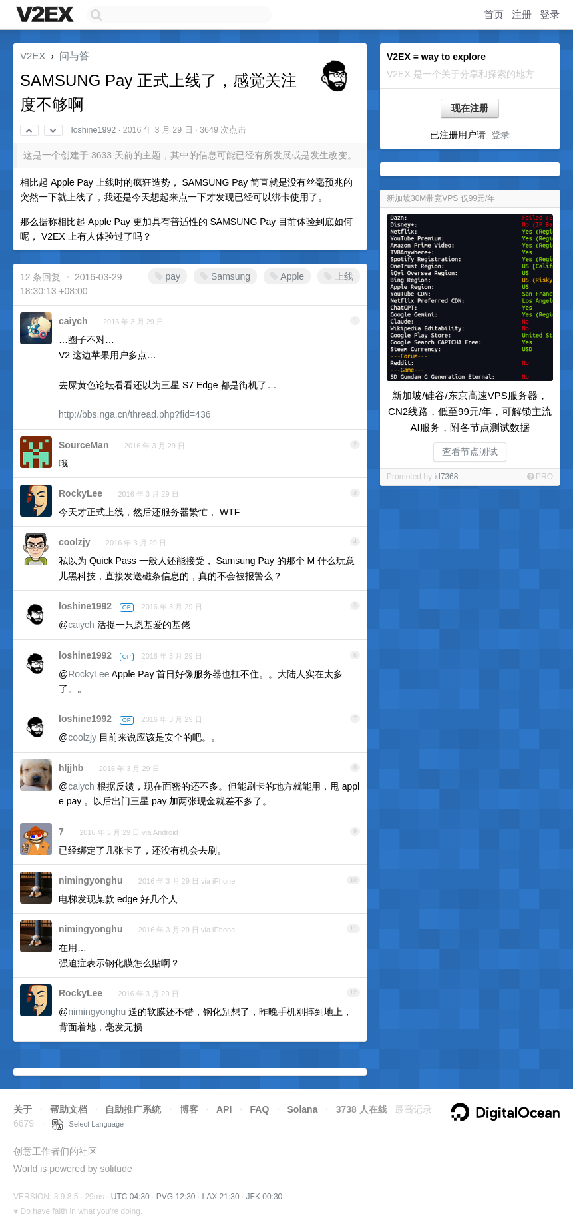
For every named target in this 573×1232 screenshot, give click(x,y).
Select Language (88, 1124)
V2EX (32, 55)
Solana (302, 1109)
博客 (189, 1109)
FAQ (260, 1109)
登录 (550, 14)
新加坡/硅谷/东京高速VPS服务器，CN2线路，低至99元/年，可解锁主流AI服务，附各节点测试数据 (470, 411)
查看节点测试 (470, 451)
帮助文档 (68, 1109)
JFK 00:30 (264, 1196)
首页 (494, 14)
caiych (73, 321)
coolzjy (74, 542)
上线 (338, 276)
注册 (522, 14)
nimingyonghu (90, 880)
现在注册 (469, 108)
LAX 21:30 (221, 1196)
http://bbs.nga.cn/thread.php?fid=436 (134, 414)
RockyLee (80, 493)
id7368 (446, 476)
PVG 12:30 (176, 1196)
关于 (22, 1109)
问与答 (74, 55)
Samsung (225, 276)
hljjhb (71, 768)
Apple (287, 276)
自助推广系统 (133, 1109)
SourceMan (83, 445)
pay (167, 276)
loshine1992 (93, 130)
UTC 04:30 (130, 1196)
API (224, 1109)
